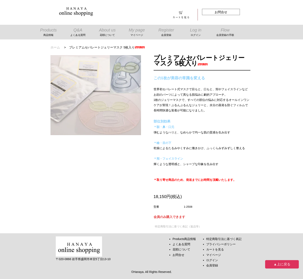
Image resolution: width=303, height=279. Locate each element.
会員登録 (212, 265)
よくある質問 (181, 244)
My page (137, 33)
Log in (195, 33)
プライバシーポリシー (221, 244)
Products (48, 33)
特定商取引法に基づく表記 (224, 239)
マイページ (213, 255)
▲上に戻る (282, 264)
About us (107, 33)
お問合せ (221, 12)
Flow (225, 33)
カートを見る (215, 249)
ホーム (55, 47)
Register (166, 33)
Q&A (78, 33)
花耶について (181, 249)
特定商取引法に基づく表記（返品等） (178, 226)
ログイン (212, 260)
